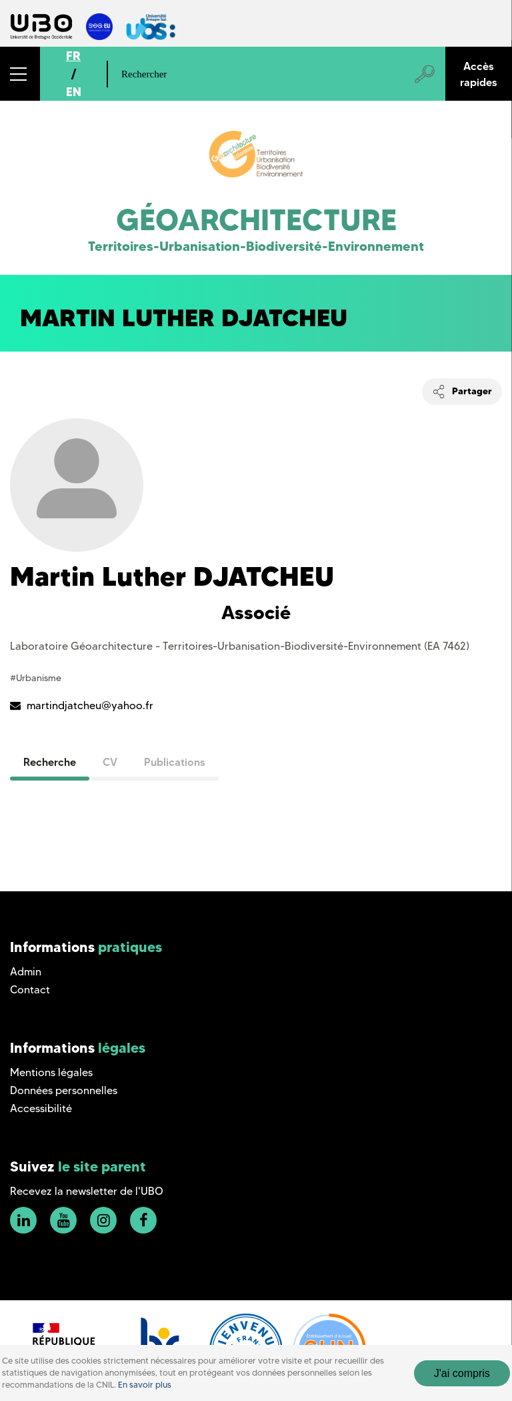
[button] (20, 74)
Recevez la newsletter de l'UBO (86, 1191)
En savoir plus (144, 1385)
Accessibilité (41, 1108)
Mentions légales (51, 1072)
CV (110, 762)
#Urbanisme (35, 678)
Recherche (49, 762)
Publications (174, 762)
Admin (25, 971)
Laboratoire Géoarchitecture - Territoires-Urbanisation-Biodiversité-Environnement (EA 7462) (239, 646)
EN (73, 91)
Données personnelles (63, 1090)
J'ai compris (462, 1373)
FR (73, 55)
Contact (30, 989)
